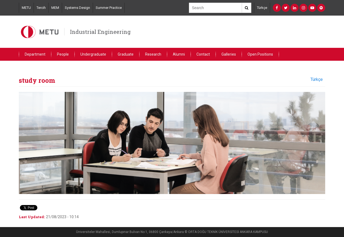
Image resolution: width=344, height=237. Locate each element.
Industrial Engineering (100, 31)
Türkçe (262, 8)
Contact (203, 54)
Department (35, 54)
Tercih (41, 8)
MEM (55, 8)
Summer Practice (109, 8)
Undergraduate (93, 54)
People (63, 54)
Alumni (179, 54)
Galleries (228, 54)
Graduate (126, 54)
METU (26, 8)
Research (153, 54)
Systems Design (77, 8)
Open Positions (260, 54)
